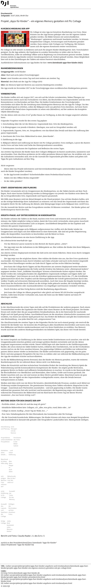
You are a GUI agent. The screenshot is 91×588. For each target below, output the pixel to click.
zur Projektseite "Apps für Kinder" (18, 544)
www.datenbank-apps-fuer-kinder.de (65, 62)
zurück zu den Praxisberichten (15, 542)
